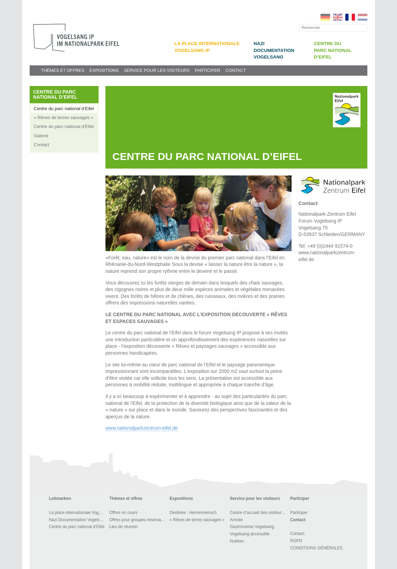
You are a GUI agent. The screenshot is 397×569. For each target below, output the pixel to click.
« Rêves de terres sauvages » (63, 117)
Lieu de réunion (123, 526)
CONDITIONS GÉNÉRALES (316, 548)
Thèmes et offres (62, 70)
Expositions (104, 70)
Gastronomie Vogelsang (252, 526)
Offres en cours (123, 512)
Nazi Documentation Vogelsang (274, 50)
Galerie (41, 135)
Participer (207, 70)
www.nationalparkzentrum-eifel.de (141, 428)
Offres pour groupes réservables (138, 519)
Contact (235, 70)
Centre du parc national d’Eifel (333, 50)
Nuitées (237, 541)
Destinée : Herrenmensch (193, 512)
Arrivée (236, 519)
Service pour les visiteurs (157, 70)
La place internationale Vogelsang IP (78, 512)
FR (350, 17)
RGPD (296, 540)
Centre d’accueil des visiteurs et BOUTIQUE (259, 512)
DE (325, 17)
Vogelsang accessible (249, 534)
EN (338, 17)
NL (362, 17)
